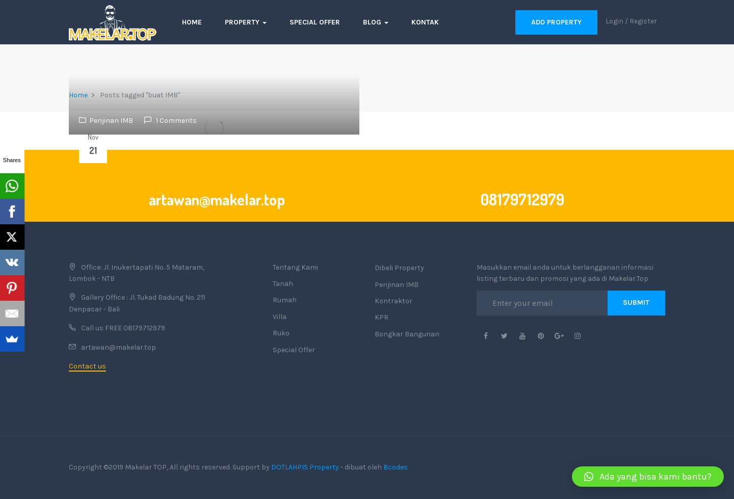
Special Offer (315, 22)
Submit (636, 302)
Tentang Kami (295, 267)
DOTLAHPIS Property (305, 467)
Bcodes (395, 467)
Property (246, 22)
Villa (279, 316)
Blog (375, 22)
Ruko (281, 333)
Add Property (556, 22)
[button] (648, 476)
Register (643, 21)
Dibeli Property (399, 268)
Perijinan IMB (111, 120)
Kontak (425, 22)
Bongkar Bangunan (407, 334)
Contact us (87, 366)
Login (614, 21)
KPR (381, 317)
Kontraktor (393, 301)
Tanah (283, 283)
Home (192, 22)
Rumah (285, 300)
